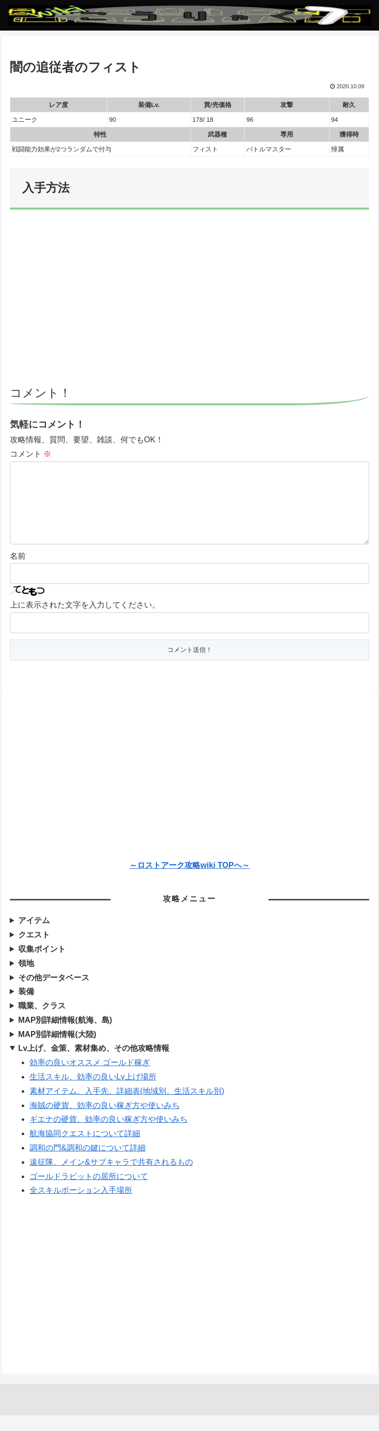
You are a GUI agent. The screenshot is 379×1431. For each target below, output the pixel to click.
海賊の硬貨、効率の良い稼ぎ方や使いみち (105, 1121)
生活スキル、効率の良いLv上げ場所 (93, 1092)
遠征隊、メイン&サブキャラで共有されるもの (111, 1178)
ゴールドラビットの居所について (89, 1192)
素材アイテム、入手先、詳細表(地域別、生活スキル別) (127, 1107)
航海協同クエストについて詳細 (85, 1149)
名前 (18, 572)
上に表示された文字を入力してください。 (85, 620)
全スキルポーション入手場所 (81, 1206)
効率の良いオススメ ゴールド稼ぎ (90, 1078)
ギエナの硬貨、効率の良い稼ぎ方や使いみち (109, 1135)
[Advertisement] (189, 302)
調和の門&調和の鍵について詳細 (88, 1163)
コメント (30, 454)
